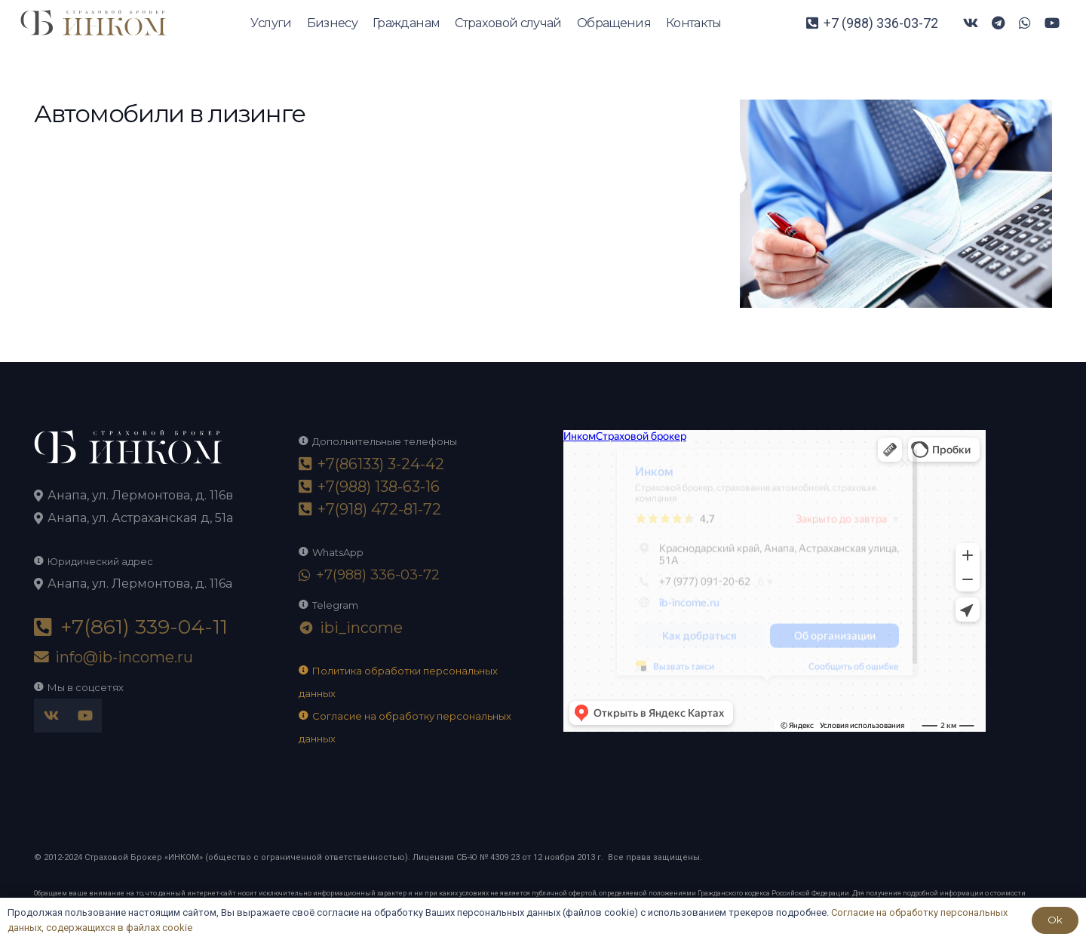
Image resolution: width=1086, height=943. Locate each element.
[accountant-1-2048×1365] (896, 110)
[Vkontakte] (970, 22)
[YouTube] (1052, 22)
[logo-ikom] (93, 23)
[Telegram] (997, 22)
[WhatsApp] (1024, 22)
